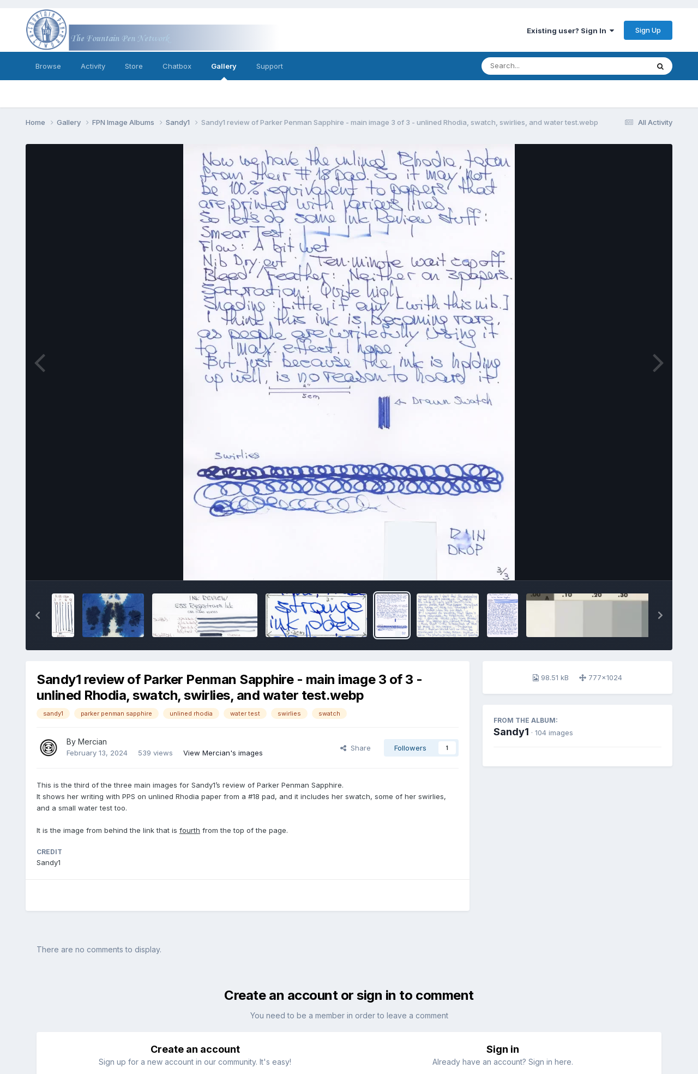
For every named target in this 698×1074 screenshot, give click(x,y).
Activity (93, 66)
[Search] (535, 66)
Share (355, 747)
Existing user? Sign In (570, 30)
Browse (48, 66)
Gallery (224, 71)
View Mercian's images (223, 752)
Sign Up (648, 30)
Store (134, 66)
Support (269, 66)
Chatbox (177, 66)
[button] (38, 615)
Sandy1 (511, 731)
